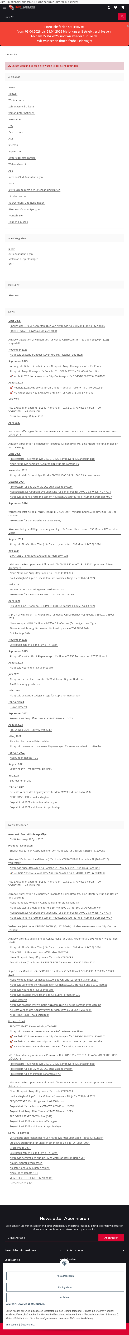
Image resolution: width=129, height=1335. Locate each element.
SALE (11, 183)
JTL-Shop (70, 1330)
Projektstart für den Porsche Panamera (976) (35, 520)
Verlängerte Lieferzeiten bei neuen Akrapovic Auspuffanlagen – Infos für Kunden (56, 366)
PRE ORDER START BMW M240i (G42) (31, 729)
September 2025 (18, 361)
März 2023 (14, 690)
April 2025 (14, 422)
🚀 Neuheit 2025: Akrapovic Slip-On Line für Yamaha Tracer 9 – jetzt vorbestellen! (57, 387)
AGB (10, 138)
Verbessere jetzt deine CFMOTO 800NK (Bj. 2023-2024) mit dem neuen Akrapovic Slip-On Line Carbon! (62, 513)
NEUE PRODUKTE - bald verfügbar (29, 797)
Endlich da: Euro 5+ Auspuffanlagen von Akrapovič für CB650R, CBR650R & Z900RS (57, 326)
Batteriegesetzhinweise (21, 157)
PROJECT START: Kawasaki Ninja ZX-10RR (33, 331)
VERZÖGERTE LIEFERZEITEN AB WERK (31, 769)
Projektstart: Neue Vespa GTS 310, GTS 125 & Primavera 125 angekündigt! (52, 458)
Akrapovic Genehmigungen (24, 209)
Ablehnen (65, 1297)
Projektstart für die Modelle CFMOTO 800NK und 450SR (42, 594)
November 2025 (17, 349)
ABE (10, 170)
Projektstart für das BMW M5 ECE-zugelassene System (41, 486)
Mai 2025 (13, 399)
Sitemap (13, 145)
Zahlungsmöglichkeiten (21, 106)
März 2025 (14, 453)
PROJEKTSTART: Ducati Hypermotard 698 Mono (37, 589)
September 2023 (18, 651)
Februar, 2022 (16, 752)
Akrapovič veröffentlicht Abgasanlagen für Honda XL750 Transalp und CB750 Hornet (58, 656)
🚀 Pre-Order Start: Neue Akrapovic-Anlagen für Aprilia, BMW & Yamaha (51, 392)
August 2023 (15, 662)
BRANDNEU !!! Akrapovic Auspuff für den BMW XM (39, 555)
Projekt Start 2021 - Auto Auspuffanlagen (33, 802)
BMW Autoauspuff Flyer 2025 (26, 416)
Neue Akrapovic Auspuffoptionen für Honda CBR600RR (41, 573)
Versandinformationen (21, 113)
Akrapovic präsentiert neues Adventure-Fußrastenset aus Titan (46, 354)
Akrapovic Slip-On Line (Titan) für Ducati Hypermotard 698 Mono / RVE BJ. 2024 (55, 544)
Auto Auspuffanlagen (20, 254)
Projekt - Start (16, 1021)
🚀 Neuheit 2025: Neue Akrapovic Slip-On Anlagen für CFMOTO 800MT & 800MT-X (57, 376)
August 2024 (15, 539)
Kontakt (12, 93)
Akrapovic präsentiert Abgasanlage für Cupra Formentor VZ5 (45, 695)
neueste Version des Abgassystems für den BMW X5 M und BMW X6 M (50, 792)
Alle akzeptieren (65, 1276)
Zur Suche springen (43, 1)
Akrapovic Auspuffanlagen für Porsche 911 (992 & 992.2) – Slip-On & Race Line (55, 371)
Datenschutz (28, 1324)
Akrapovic (14, 295)
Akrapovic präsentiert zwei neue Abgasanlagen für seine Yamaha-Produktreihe (55, 746)
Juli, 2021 (13, 775)
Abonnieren (111, 1237)
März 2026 (14, 320)
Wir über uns (16, 100)
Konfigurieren (65, 1287)
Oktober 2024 (16, 481)
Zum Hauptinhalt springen (15, 1)
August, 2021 (16, 764)
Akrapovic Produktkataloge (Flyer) (28, 834)
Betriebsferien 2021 (21, 780)
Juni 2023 (13, 674)
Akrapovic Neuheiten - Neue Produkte (32, 667)
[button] (109, 7)
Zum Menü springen (67, 1)
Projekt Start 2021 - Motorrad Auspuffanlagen (36, 807)
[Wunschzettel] (115, 7)
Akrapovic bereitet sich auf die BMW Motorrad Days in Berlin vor (47, 679)
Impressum (12, 1324)
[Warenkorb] (122, 7)
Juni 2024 (13, 550)
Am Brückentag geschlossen (26, 684)
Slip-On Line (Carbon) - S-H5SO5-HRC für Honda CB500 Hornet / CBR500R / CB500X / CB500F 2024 (61, 616)
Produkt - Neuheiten (20, 845)
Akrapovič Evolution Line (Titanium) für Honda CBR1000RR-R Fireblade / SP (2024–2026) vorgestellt (58, 341)
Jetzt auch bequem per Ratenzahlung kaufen (34, 189)
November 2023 (17, 639)
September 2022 (18, 713)
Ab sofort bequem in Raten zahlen (30, 741)
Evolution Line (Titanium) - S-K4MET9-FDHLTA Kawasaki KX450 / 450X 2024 (52, 606)
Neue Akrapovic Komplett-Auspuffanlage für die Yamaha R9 (44, 463)
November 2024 (17, 470)
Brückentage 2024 (20, 633)
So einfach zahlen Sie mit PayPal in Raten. (34, 644)
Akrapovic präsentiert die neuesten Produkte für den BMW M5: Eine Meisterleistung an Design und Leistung (63, 445)
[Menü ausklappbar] (4, 6)
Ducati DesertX (18, 707)
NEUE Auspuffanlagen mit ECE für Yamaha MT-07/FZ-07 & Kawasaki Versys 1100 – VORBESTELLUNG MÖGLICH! (55, 409)
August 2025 (15, 382)
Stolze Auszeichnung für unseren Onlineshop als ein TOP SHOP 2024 (49, 628)
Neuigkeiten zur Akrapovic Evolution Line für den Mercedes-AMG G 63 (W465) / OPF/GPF (60, 491)
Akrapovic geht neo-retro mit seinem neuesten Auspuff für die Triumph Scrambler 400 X (61, 496)
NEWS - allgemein (18, 1132)
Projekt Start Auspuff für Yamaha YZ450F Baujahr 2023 (41, 718)
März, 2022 (14, 736)
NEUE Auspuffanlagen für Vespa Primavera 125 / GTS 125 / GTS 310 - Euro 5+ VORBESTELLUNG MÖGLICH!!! (62, 433)
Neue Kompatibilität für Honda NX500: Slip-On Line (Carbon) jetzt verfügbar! (54, 623)
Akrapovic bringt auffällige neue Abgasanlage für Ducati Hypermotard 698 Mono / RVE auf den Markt (63, 530)
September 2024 (18, 503)
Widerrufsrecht (17, 164)
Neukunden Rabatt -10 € (24, 757)
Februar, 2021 (16, 787)
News (11, 87)
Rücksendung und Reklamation (26, 202)
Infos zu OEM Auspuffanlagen (25, 177)
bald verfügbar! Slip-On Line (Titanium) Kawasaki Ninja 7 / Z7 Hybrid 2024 (52, 578)
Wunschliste (15, 215)
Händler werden (17, 196)
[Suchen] (60, 16)
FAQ (10, 125)
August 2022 (15, 724)
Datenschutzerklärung (66, 1225)
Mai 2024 (13, 584)
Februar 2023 (16, 702)
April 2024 (14, 601)
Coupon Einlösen (18, 222)
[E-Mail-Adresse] (52, 1237)
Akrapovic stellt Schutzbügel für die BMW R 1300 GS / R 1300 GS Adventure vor (55, 475)
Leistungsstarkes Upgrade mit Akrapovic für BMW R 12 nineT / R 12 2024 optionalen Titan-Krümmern (60, 566)
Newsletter (14, 119)
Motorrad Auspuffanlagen (23, 259)
